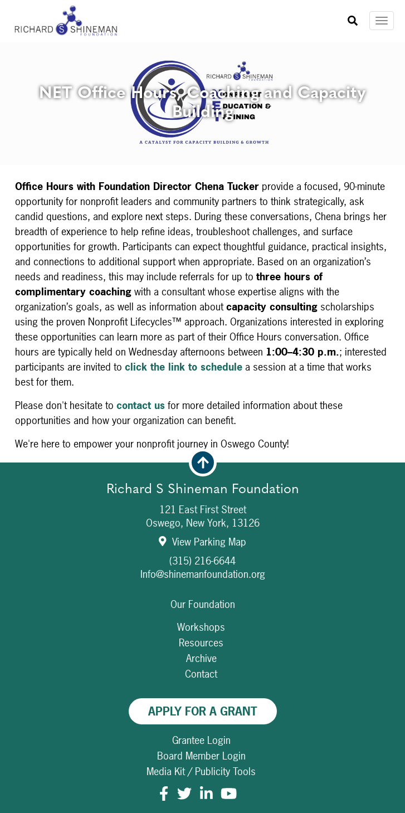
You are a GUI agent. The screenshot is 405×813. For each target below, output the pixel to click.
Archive (201, 658)
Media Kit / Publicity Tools (201, 771)
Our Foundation (202, 604)
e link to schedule (200, 367)
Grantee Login (201, 740)
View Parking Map (202, 542)
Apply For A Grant (202, 711)
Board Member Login (201, 756)
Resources (201, 643)
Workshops (201, 627)
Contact (201, 674)
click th (142, 367)
